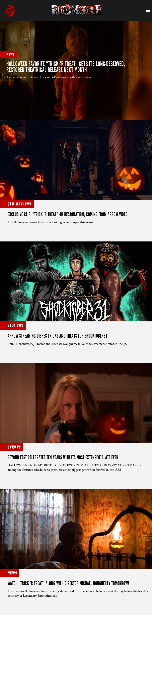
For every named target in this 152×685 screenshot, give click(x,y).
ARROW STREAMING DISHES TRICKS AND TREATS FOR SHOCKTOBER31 (58, 336)
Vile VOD (16, 325)
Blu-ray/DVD (20, 203)
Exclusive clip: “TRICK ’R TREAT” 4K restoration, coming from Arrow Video (67, 214)
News (10, 54)
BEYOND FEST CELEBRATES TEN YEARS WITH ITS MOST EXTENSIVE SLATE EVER (63, 457)
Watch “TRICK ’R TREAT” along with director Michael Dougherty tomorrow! (68, 583)
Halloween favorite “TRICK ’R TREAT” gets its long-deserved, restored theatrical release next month (65, 67)
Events (14, 447)
